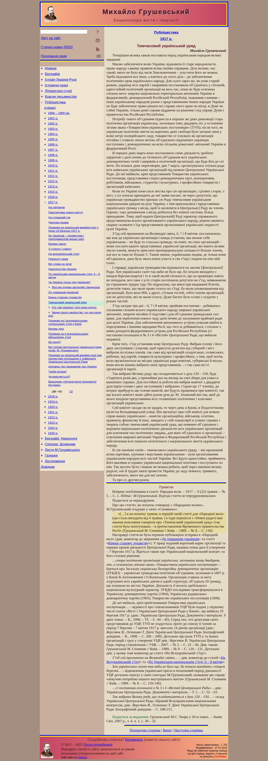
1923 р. (53, 455)
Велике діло (56, 354)
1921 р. (53, 443)
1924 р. (53, 461)
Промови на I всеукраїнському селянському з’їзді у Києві (68, 347)
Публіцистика (55, 106)
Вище (167, 730)
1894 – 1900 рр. (59, 118)
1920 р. (53, 437)
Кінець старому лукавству (65, 320)
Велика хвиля (57, 263)
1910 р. (53, 177)
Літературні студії (58, 94)
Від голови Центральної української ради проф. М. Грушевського (75, 375)
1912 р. (53, 189)
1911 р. (53, 183)
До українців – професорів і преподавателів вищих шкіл (66, 256)
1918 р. (53, 426)
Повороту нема (58, 279)
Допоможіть (134, 739)
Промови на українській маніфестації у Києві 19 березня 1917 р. (73, 247)
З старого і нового (59, 268)
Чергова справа (58, 240)
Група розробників (98, 745)
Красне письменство (61, 100)
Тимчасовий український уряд (67, 326)
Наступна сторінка (188, 730)
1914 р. (53, 201)
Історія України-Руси (60, 81)
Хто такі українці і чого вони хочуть (74, 331)
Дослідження (55, 498)
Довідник (48, 504)
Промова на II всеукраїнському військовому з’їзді (68, 361)
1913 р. (53, 195)
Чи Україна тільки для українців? (69, 304)
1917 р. (53, 218)
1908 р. (53, 165)
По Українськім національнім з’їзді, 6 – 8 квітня (185, 662)
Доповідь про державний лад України (72, 394)
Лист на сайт (51, 38)
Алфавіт (50, 113)
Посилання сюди (54, 56)
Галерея (51, 492)
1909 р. (53, 171)
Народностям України (62, 290)
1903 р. (53, 136)
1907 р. (53, 160)
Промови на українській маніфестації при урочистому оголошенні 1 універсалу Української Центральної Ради (75, 386)
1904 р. (53, 142)
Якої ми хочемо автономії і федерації (76, 309)
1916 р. (53, 212)
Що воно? (54, 368)
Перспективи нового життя (65, 229)
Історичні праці (56, 88)
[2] (71, 420)
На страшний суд (59, 235)
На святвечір (56, 224)
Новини (51, 69)
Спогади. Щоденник (60, 479)
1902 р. (53, 130)
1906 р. (53, 154)
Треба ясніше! (57, 399)
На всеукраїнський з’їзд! (63, 274)
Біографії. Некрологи (61, 473)
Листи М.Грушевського (62, 485)
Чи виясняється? (59, 405)
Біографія (52, 75)
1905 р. (53, 148)
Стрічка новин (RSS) (57, 47)
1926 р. (53, 467)
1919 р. (53, 432)
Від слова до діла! (60, 285)
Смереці (82, 757)
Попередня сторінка (145, 730)
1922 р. (53, 449)
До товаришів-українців (63, 315)
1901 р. (53, 124)
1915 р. (53, 206)
